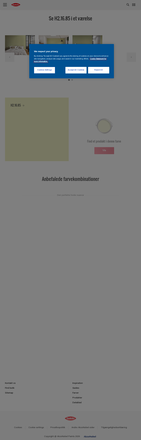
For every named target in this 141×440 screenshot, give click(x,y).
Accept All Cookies (76, 70)
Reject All (98, 70)
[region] (71, 61)
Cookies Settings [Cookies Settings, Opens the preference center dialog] (44, 70)
